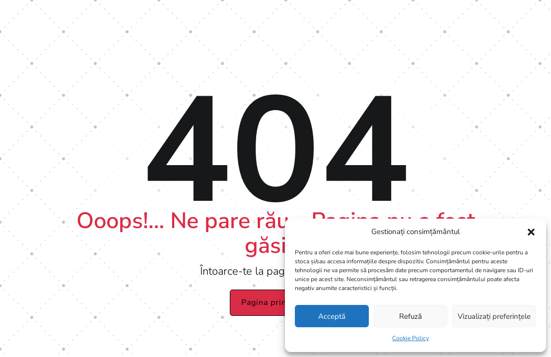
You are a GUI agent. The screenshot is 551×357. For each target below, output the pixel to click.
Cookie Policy (410, 338)
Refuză (410, 316)
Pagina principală (275, 302)
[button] (531, 232)
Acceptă (331, 316)
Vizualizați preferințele (494, 316)
